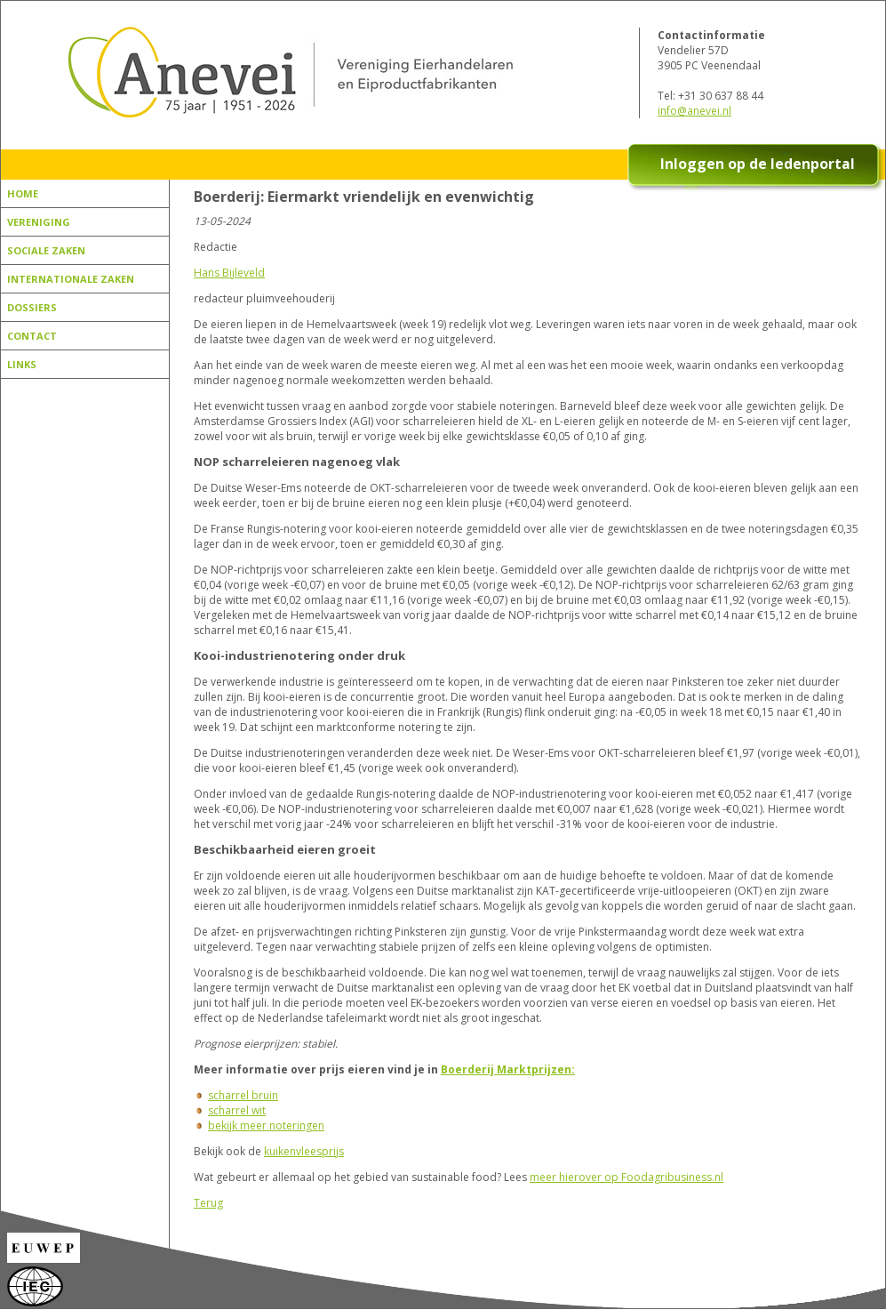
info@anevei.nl (694, 110)
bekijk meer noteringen (266, 1125)
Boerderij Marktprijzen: (508, 1069)
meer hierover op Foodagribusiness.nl (626, 1177)
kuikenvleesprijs (304, 1151)
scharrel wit (237, 1110)
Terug (208, 1202)
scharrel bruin (243, 1095)
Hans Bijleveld (229, 272)
